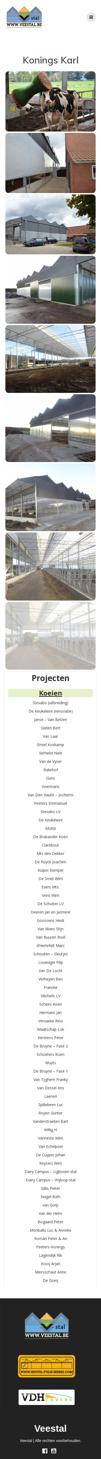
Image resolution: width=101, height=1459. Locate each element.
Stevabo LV (50, 811)
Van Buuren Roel (50, 937)
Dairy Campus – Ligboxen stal (50, 1171)
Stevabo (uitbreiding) (50, 702)
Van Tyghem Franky (50, 1079)
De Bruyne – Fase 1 (50, 1071)
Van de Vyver (50, 761)
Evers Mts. (50, 886)
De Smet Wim (51, 878)
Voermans (51, 786)
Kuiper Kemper (51, 870)
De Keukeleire (51, 820)
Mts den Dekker (50, 853)
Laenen (50, 1096)
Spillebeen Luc (50, 1104)
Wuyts (50, 1062)
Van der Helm (50, 1213)
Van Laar (50, 736)
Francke (50, 987)
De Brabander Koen (50, 836)
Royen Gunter (50, 1113)
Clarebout (50, 845)
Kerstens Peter (51, 1037)
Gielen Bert (50, 727)
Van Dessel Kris (50, 1087)
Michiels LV (50, 995)
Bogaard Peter (50, 1221)
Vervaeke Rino (50, 1020)
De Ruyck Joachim (50, 861)
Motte (50, 828)
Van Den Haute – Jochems (51, 794)
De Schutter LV (50, 903)
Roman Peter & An (50, 1238)
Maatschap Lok (50, 1029)
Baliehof (50, 769)
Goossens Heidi (50, 920)
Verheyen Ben (51, 979)
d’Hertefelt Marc (51, 945)
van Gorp (50, 1205)
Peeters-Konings (50, 1246)
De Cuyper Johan (50, 1154)
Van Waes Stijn (51, 928)
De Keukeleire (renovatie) (51, 711)
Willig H (50, 1129)
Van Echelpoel (51, 1146)
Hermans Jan (50, 1012)
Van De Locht (50, 970)
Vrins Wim (50, 895)
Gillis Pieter (50, 1188)
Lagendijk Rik (50, 1255)
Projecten (50, 677)
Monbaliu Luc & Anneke (50, 1230)
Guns (50, 778)
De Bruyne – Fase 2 (50, 1046)
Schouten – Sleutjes (50, 953)
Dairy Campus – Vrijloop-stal (50, 1179)
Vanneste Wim (50, 1138)
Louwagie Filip (50, 962)
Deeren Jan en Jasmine (50, 912)
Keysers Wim (50, 1163)
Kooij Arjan (50, 1263)
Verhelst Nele (50, 753)
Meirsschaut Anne (50, 1272)
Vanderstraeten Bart (50, 1121)
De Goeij (50, 1280)
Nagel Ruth (50, 1196)
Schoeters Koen (50, 1054)
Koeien (50, 693)
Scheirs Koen (50, 1004)
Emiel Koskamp (50, 744)
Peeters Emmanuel (50, 803)
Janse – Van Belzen (50, 719)
